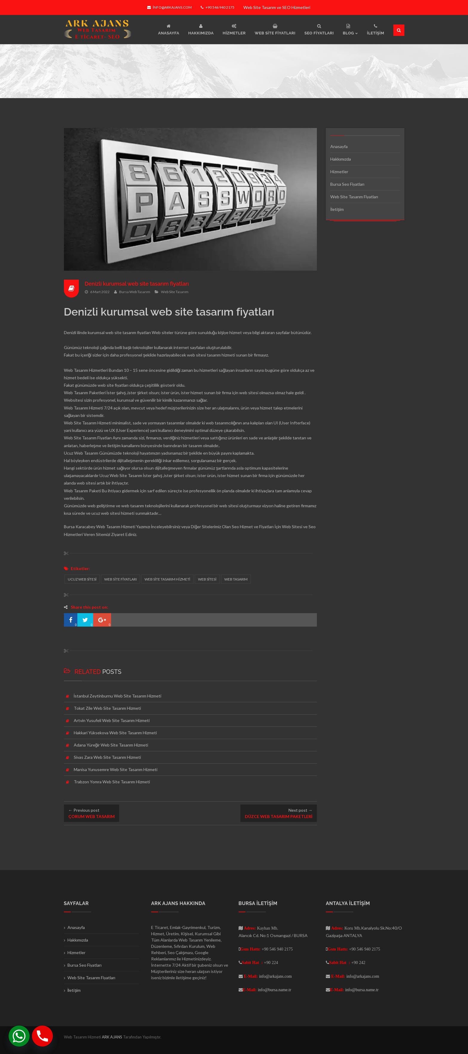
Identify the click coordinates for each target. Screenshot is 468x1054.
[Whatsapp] (19, 1036)
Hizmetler (339, 171)
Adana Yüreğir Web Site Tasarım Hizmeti (111, 744)
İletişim (337, 209)
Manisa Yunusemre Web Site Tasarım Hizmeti (115, 769)
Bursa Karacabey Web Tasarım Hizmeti (99, 526)
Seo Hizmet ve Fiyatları (253, 526)
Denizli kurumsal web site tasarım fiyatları (137, 284)
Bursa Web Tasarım (134, 292)
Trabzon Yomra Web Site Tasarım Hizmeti (112, 781)
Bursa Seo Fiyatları (347, 184)
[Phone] (42, 1036)
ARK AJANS (112, 1037)
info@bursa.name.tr (274, 990)
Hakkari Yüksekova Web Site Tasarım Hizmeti (115, 732)
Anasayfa (339, 146)
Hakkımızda (340, 159)
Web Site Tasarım (174, 292)
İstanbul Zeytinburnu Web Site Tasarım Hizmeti (118, 695)
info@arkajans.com (169, 7)
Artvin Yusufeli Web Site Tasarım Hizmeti (112, 720)
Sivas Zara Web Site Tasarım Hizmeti (107, 757)
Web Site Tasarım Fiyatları (354, 196)
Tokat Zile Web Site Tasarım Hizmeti (107, 708)
